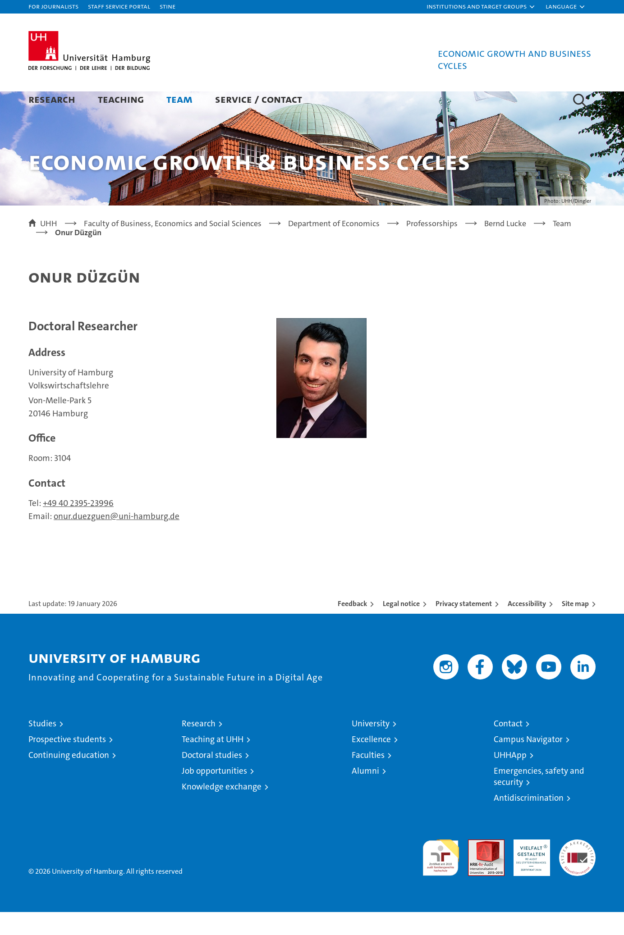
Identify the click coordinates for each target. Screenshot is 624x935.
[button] (481, 7)
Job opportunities (214, 793)
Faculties (368, 778)
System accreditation (577, 871)
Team (179, 98)
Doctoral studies (212, 778)
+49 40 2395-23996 (78, 526)
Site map (575, 626)
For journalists (53, 6)
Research (51, 98)
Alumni (365, 793)
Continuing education (68, 778)
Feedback (352, 626)
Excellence (371, 762)
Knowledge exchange (222, 809)
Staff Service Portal (119, 6)
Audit (476, 867)
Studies (42, 746)
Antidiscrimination (529, 820)
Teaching (121, 98)
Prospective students (67, 762)
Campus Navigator (528, 762)
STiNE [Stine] (167, 6)
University (371, 746)
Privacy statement (464, 626)
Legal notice (401, 626)
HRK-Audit (530, 867)
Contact (508, 746)
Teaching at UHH (212, 762)
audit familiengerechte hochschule (440, 876)
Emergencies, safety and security (539, 799)
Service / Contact (258, 98)
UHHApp (510, 778)
